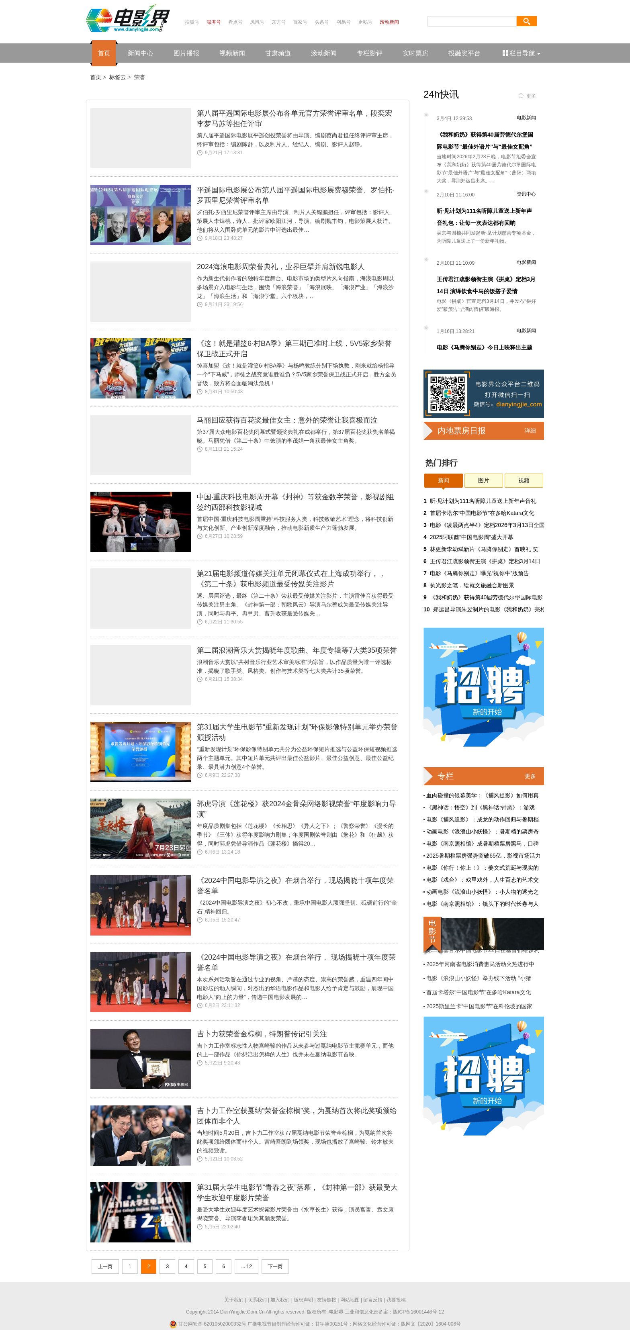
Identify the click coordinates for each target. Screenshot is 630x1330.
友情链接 (326, 1300)
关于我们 (233, 1300)
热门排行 (441, 462)
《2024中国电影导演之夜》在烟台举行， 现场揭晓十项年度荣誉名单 (296, 962)
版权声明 (303, 1300)
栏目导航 (522, 53)
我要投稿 (396, 1300)
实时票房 (415, 53)
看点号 (235, 22)
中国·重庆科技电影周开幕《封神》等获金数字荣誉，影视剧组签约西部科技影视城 (295, 502)
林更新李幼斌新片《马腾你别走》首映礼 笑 (484, 549)
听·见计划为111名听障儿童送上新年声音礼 (483, 501)
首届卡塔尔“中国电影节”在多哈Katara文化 (482, 513)
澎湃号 (214, 22)
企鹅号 (365, 22)
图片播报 (186, 53)
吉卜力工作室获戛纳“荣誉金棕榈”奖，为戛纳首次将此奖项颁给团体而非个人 (297, 1116)
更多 (531, 96)
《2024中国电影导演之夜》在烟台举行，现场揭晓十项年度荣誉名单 (295, 885)
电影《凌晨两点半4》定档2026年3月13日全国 (487, 525)
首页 (104, 53)
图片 (483, 480)
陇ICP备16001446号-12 (418, 1312)
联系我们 (257, 1300)
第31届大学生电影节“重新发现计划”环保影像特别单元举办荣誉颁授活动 (297, 732)
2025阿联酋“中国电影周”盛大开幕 (471, 537)
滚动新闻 (389, 22)
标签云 (117, 77)
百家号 (300, 22)
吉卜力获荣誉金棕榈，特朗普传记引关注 (262, 1034)
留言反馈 (372, 1300)
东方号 (279, 22)
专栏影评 (369, 53)
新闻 (443, 480)
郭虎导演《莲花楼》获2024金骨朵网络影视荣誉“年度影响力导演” (296, 809)
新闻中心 (140, 53)
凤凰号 (257, 22)
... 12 (246, 1266)
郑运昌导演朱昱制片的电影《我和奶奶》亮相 (489, 609)
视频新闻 (232, 53)
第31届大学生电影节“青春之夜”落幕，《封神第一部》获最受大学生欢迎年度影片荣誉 (297, 1192)
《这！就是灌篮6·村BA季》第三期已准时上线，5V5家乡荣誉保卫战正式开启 (294, 348)
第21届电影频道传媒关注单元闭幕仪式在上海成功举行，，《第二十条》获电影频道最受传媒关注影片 (291, 579)
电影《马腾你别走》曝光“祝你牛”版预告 (479, 573)
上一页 (105, 1266)
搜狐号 (192, 22)
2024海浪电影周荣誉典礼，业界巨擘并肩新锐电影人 (281, 267)
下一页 (275, 1266)
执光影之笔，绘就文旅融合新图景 (472, 585)
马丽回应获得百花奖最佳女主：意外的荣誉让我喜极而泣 (287, 420)
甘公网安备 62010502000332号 (207, 1324)
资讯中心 (526, 194)
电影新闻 (526, 118)
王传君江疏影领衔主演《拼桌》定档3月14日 (485, 561)
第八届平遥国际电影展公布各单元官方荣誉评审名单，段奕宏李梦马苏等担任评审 (294, 118)
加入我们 (280, 1300)
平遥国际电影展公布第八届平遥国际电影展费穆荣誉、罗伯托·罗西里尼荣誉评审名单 (295, 195)
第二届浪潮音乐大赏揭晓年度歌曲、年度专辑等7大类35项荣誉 (297, 650)
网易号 (343, 22)
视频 (524, 480)
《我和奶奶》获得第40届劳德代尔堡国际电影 (486, 597)
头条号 (322, 22)
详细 (530, 430)
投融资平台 (464, 53)
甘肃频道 (278, 53)
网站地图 (350, 1300)
